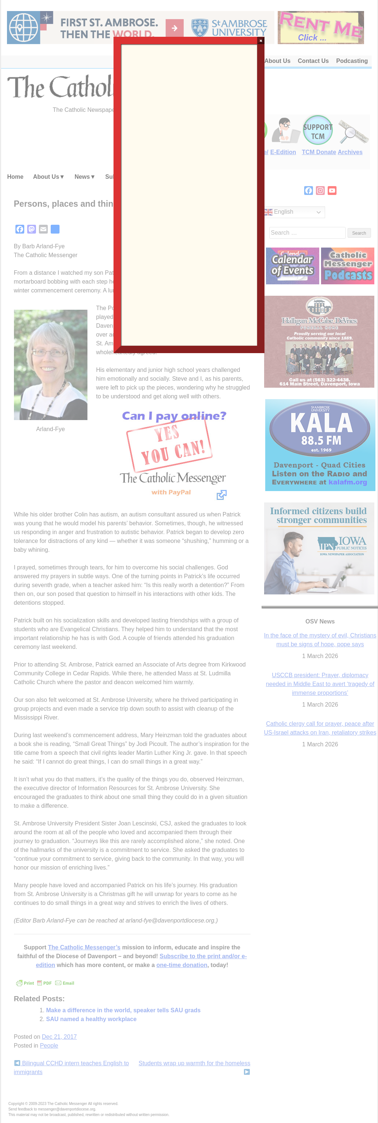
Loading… (189, 194)
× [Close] (261, 40)
